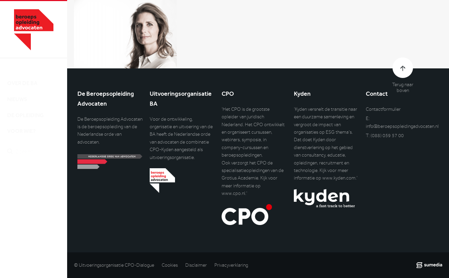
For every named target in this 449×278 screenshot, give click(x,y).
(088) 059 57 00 (387, 135)
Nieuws (17, 92)
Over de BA (22, 76)
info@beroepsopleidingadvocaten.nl (402, 126)
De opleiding (25, 108)
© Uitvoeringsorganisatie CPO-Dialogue (114, 265)
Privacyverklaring (231, 265)
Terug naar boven (402, 87)
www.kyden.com (339, 178)
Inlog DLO (37, 180)
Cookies (170, 265)
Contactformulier (383, 109)
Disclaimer (196, 265)
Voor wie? (21, 124)
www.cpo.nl (233, 193)
